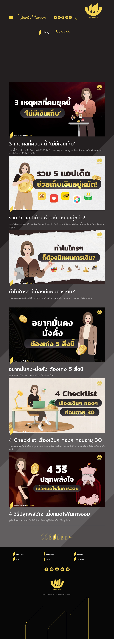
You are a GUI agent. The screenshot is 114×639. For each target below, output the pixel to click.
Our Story (80, 559)
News (48, 559)
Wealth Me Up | (24, 135)
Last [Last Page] (71, 537)
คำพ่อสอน (80, 554)
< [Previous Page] (42, 537)
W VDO (18, 559)
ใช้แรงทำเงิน (20, 554)
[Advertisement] (57, 58)
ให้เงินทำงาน (50, 554)
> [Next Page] (66, 537)
